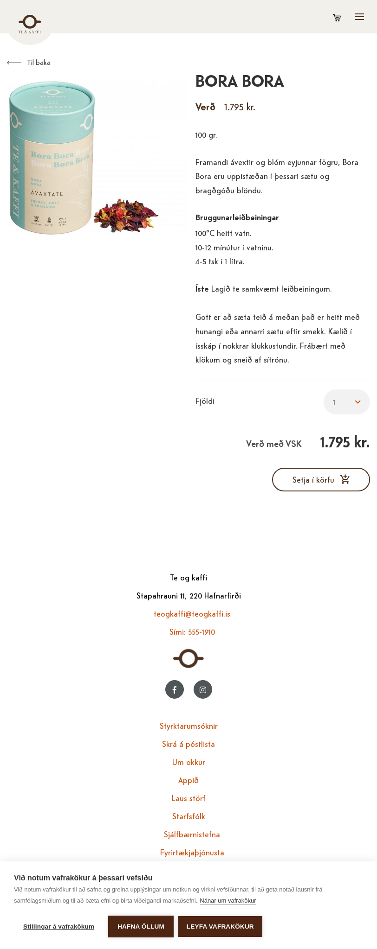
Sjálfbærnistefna (192, 833)
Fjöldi (204, 400)
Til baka (39, 62)
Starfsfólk (188, 815)
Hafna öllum (140, 926)
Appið (188, 779)
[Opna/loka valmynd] (359, 16)
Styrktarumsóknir (189, 725)
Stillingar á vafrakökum (58, 926)
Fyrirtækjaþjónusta (192, 852)
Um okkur (188, 761)
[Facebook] (174, 689)
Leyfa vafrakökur (220, 926)
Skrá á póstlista (188, 743)
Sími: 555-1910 (192, 631)
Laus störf (189, 797)
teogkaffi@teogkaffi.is (192, 613)
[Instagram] (203, 689)
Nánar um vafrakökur (228, 900)
